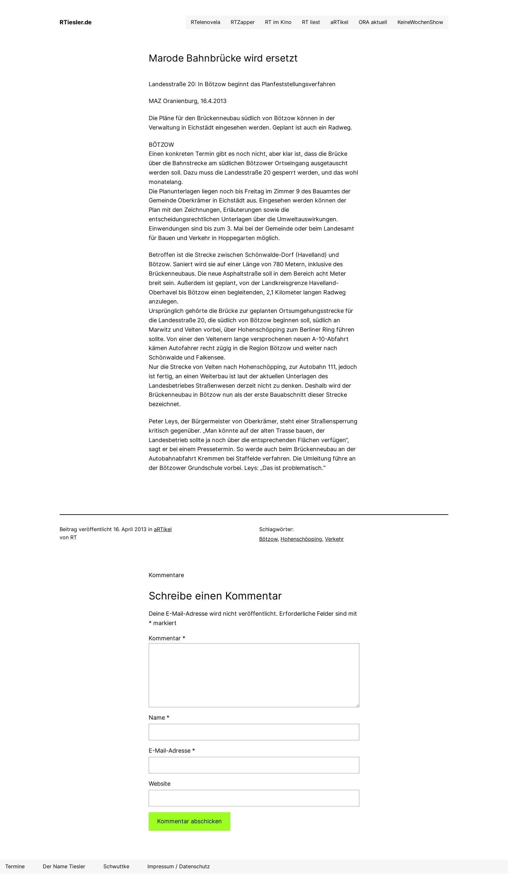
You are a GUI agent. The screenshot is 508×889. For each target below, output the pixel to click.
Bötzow (268, 539)
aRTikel (163, 529)
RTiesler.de (76, 22)
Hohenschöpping (301, 539)
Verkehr (334, 539)
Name (159, 717)
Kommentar (167, 638)
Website (159, 783)
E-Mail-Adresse (172, 750)
